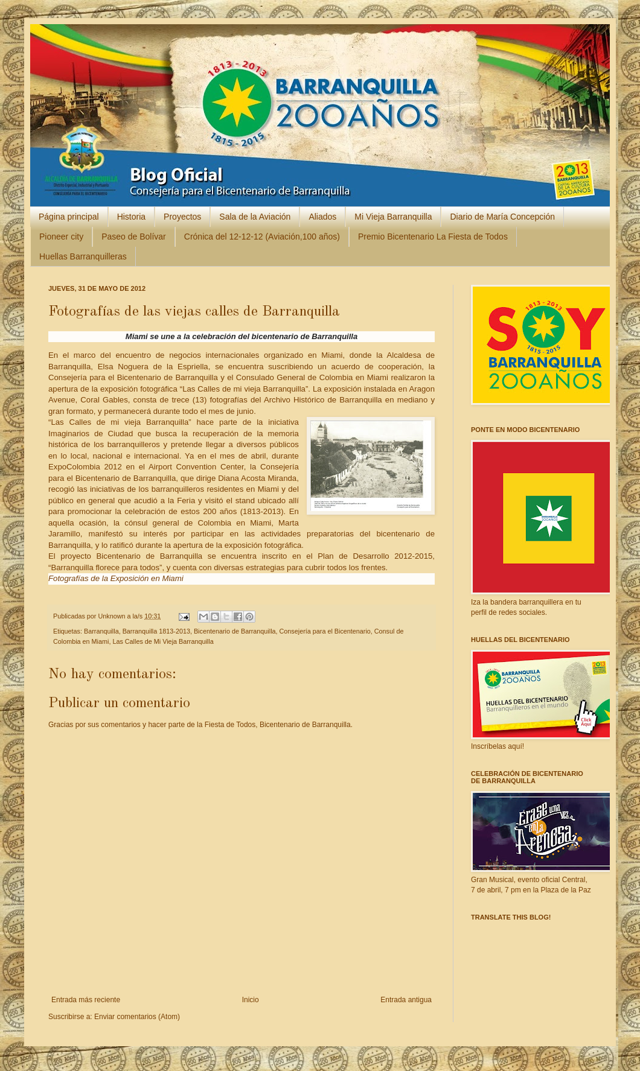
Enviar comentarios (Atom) (137, 1016)
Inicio (250, 1000)
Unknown (112, 616)
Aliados (322, 216)
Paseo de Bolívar (133, 236)
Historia (131, 216)
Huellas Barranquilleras (83, 256)
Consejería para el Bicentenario (325, 631)
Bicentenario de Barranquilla (235, 631)
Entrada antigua (406, 1000)
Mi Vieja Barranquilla (393, 216)
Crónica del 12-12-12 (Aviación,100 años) (262, 236)
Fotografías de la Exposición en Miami (116, 578)
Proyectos (182, 216)
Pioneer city (61, 236)
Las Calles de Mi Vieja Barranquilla (162, 641)
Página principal (69, 216)
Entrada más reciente (85, 1000)
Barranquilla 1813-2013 (156, 631)
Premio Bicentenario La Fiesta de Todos (433, 236)
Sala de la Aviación (254, 216)
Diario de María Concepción (502, 216)
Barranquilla (101, 631)
